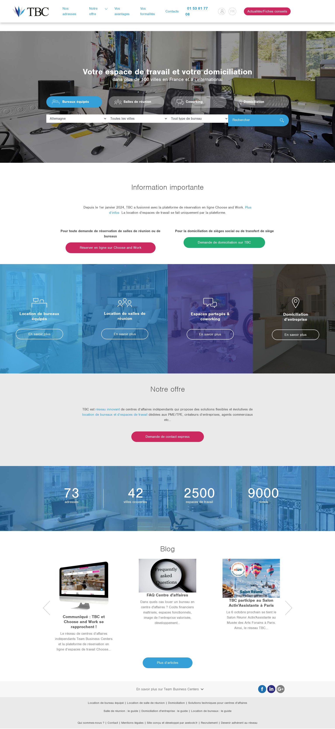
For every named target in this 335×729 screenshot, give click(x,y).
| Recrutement (208, 723)
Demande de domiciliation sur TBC (224, 243)
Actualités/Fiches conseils (266, 11)
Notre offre (94, 11)
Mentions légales (132, 723)
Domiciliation (176, 703)
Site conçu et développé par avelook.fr (172, 723)
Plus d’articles (167, 663)
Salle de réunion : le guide (121, 711)
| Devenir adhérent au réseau (238, 723)
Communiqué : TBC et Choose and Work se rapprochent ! (84, 622)
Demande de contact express (168, 437)
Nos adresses (71, 11)
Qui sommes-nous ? (91, 723)
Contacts (172, 11)
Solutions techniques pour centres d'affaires (217, 703)
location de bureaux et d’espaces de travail (115, 415)
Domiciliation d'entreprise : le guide (164, 711)
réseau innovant (107, 410)
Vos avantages (123, 11)
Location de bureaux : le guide (211, 711)
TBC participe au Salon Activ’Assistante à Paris (251, 603)
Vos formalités (148, 11)
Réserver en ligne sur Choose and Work (110, 248)
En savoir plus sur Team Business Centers (167, 689)
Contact (113, 723)
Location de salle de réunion (146, 703)
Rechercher (241, 120)
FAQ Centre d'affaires (167, 595)
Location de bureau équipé (106, 703)
